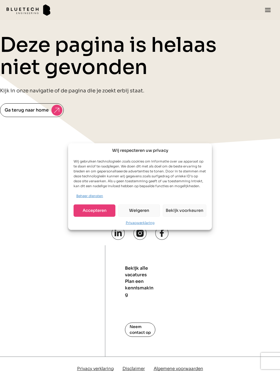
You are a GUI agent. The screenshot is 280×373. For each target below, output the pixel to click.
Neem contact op (140, 329)
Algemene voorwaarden (178, 368)
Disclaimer (133, 368)
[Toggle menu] (267, 10)
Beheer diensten (89, 196)
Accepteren (95, 210)
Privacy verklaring (95, 368)
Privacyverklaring (140, 223)
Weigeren (139, 210)
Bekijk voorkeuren (184, 210)
